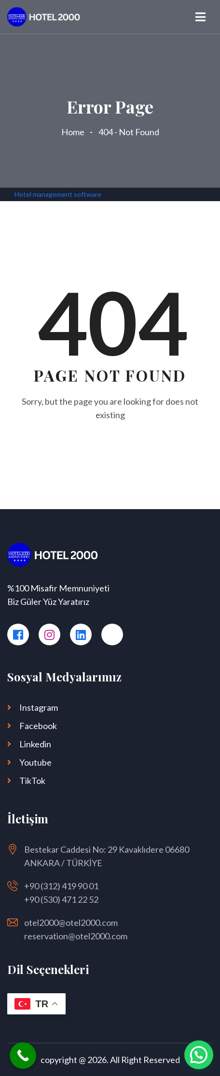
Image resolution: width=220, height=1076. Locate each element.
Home (74, 132)
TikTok (32, 780)
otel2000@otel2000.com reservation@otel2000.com (75, 929)
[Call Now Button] (23, 1055)
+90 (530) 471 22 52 (61, 899)
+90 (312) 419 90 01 (61, 886)
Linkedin (35, 744)
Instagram (38, 707)
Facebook (38, 725)
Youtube (35, 762)
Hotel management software (57, 194)
